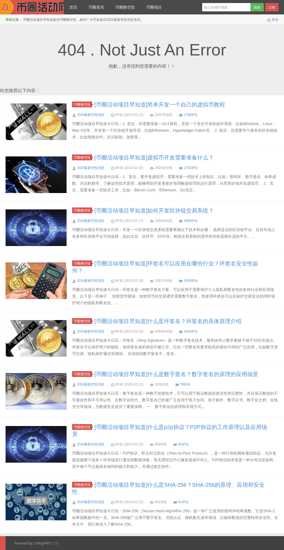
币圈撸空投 (125, 7)
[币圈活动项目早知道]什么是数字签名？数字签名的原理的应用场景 (176, 374)
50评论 (183, 444)
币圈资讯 (96, 7)
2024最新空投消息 (90, 115)
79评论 (185, 384)
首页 (73, 7)
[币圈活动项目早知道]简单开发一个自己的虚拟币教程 (159, 105)
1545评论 (191, 331)
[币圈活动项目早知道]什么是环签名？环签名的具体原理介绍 (168, 321)
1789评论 (191, 115)
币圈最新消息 (32, 7)
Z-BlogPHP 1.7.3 (45, 543)
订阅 (271, 7)
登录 (275, 20)
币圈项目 (154, 7)
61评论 (183, 502)
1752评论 (191, 168)
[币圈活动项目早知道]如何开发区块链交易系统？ (154, 210)
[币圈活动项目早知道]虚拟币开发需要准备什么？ (154, 157)
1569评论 (191, 221)
